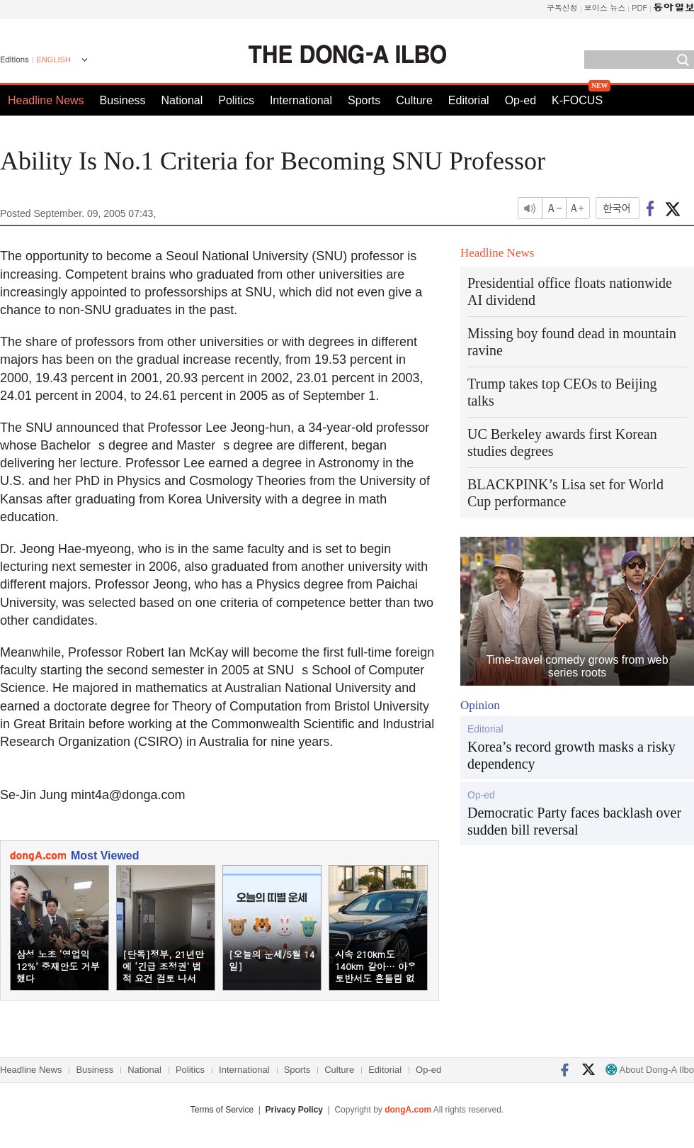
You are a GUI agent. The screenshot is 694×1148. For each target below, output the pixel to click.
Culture (414, 100)
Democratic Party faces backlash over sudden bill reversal (574, 821)
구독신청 (562, 7)
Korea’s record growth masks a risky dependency (571, 755)
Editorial (468, 100)
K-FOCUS (577, 100)
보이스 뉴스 (605, 7)
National (182, 100)
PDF (639, 7)
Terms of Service (222, 1110)
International (301, 100)
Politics (236, 100)
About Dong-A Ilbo (649, 1069)
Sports (364, 100)
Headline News (46, 100)
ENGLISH (54, 59)
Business (123, 100)
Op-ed (520, 100)
